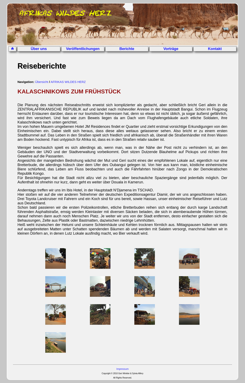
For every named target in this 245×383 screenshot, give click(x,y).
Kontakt (215, 49)
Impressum (122, 369)
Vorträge (170, 49)
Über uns (39, 49)
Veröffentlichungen (83, 49)
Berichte (127, 49)
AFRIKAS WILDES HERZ (68, 82)
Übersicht (41, 82)
